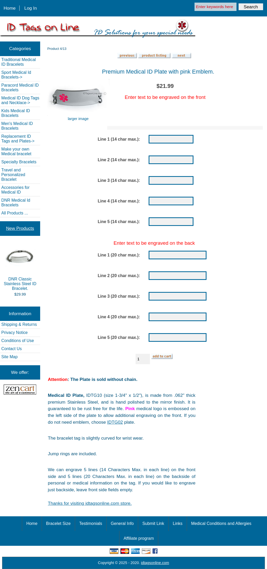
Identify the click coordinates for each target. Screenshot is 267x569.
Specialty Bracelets (19, 162)
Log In (30, 8)
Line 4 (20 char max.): (119, 317)
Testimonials (90, 523)
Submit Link (153, 523)
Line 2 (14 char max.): (119, 160)
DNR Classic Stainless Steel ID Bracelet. (20, 267)
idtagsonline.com (155, 563)
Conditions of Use (17, 340)
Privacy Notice (14, 332)
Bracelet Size (58, 523)
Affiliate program (139, 538)
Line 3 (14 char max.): (119, 180)
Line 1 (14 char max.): (119, 139)
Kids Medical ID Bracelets (15, 113)
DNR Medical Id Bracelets (15, 202)
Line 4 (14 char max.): (119, 201)
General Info (122, 523)
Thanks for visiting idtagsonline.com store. (90, 503)
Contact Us (11, 348)
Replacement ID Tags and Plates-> (17, 138)
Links (178, 523)
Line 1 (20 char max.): (119, 255)
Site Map (9, 357)
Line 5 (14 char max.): (119, 221)
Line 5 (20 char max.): (119, 337)
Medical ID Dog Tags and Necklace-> (20, 100)
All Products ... (14, 213)
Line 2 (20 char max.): (119, 275)
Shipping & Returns (19, 324)
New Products (20, 228)
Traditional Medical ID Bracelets (18, 62)
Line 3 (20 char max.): (119, 296)
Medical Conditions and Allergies (221, 523)
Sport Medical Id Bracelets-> (16, 74)
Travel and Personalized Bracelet (13, 175)
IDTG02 (115, 422)
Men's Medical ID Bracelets (17, 125)
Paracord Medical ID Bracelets (20, 87)
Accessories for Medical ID (15, 189)
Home (10, 8)
